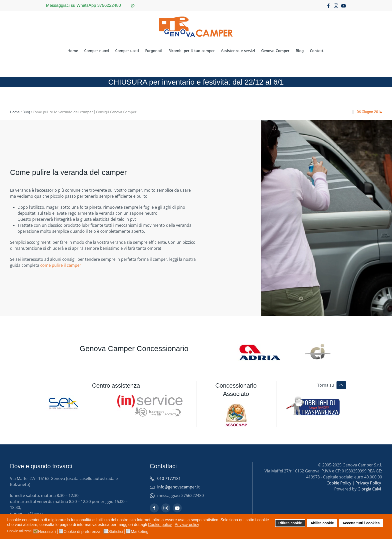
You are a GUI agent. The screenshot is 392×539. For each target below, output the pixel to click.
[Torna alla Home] (196, 26)
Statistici (115, 532)
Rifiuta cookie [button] (290, 523)
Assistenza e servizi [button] (238, 51)
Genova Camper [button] (275, 51)
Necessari (47, 532)
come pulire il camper (60, 265)
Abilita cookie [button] (322, 523)
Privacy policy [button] (187, 524)
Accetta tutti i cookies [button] (361, 523)
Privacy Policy (368, 483)
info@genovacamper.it (178, 487)
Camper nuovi (96, 51)
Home (73, 51)
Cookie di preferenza (82, 532)
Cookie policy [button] (160, 524)
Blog (300, 51)
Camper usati (127, 51)
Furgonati (153, 51)
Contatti (317, 51)
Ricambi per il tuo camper (191, 51)
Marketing (139, 532)
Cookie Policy (338, 483)
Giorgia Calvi (369, 489)
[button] (341, 385)
